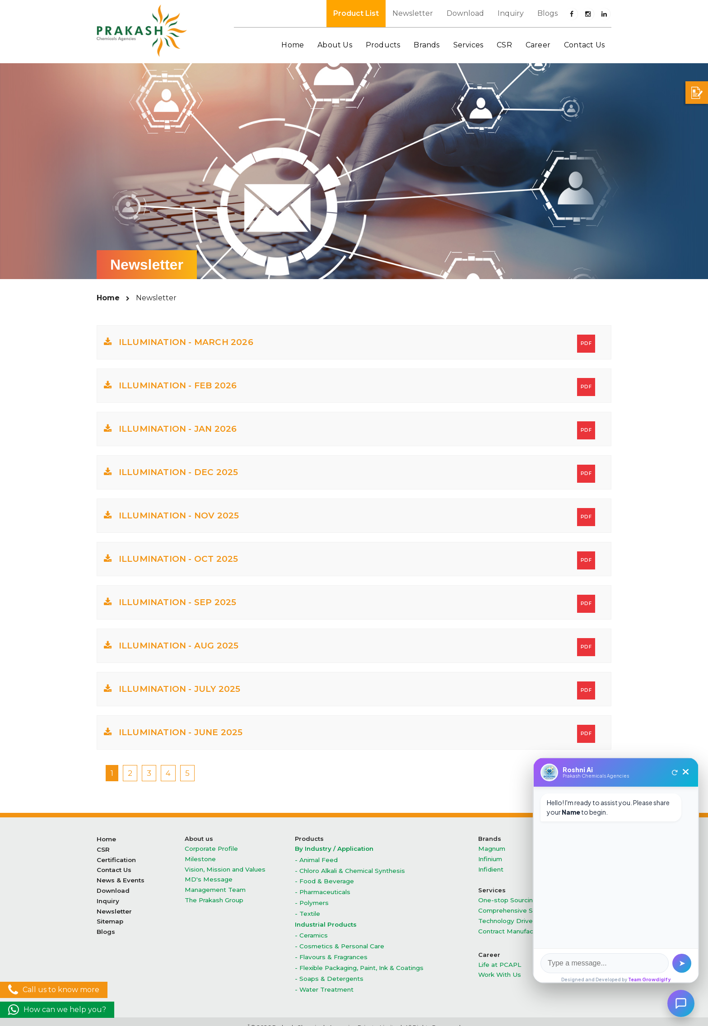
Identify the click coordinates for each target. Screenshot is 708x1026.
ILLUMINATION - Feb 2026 (349, 387)
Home (292, 45)
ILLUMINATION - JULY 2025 (349, 690)
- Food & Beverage (324, 878)
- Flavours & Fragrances (330, 948)
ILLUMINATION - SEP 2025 (349, 604)
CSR (103, 848)
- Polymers (311, 898)
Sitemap (110, 914)
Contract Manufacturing (514, 926)
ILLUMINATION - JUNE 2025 (349, 734)
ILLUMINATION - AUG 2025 (349, 647)
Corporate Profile (211, 848)
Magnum (491, 848)
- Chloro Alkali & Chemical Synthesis (349, 868)
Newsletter (412, 13)
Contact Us (584, 45)
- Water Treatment (324, 978)
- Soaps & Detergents (328, 968)
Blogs (547, 13)
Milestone (199, 857)
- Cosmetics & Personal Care (338, 938)
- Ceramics (311, 928)
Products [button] (383, 45)
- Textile (307, 908)
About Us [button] (334, 45)
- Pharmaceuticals (322, 888)
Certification (116, 857)
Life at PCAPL (499, 958)
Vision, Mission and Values (223, 867)
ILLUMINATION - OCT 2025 (349, 560)
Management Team (215, 886)
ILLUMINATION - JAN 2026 (349, 430)
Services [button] (468, 45)
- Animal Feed (316, 858)
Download (465, 13)
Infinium (490, 857)
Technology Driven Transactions (527, 916)
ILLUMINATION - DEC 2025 (349, 474)
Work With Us (499, 968)
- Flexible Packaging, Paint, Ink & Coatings (359, 958)
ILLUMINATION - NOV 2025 (349, 517)
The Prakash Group (214, 895)
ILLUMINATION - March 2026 (349, 344)
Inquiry (511, 13)
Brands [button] (426, 45)
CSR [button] (504, 45)
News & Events (120, 876)
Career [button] (538, 45)
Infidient (490, 867)
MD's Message (207, 876)
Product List (356, 13)
